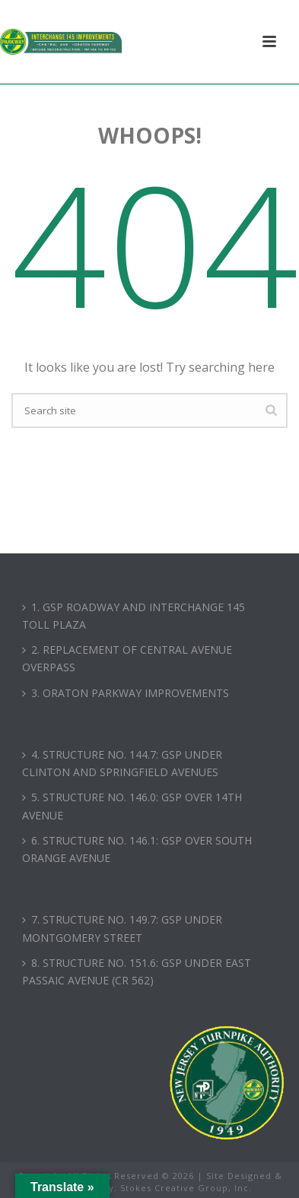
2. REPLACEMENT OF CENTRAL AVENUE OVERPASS (127, 658)
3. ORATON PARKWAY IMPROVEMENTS (125, 693)
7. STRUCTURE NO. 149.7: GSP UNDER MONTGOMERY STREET (122, 928)
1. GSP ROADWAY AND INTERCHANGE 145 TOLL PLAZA (133, 616)
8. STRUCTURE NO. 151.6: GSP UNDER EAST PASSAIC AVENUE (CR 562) (136, 971)
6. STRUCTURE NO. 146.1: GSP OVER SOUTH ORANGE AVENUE (137, 849)
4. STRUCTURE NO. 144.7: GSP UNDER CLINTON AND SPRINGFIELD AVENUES (122, 763)
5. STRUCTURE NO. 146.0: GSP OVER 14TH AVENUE (132, 806)
